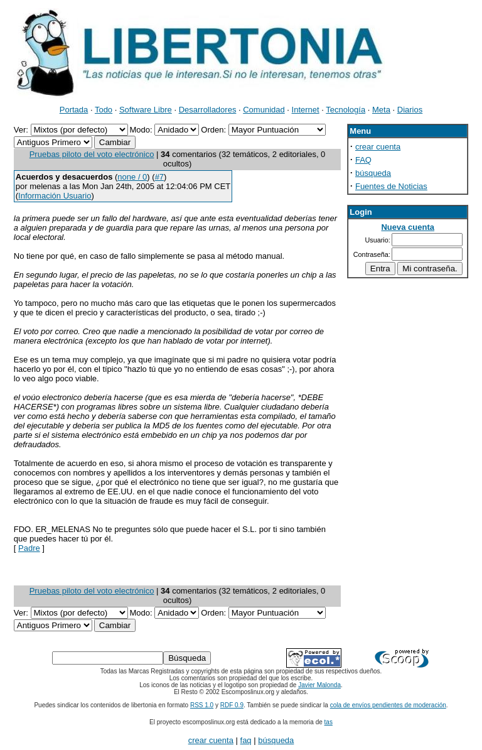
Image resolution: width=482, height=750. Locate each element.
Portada (74, 109)
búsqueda (373, 173)
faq (246, 740)
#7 (159, 177)
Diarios (409, 109)
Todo (103, 109)
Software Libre (145, 109)
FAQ (363, 160)
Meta (381, 109)
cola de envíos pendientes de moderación (388, 705)
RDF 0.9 (232, 705)
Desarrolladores (208, 109)
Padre (29, 548)
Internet (305, 109)
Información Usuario (54, 195)
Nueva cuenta (407, 227)
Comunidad (264, 109)
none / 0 (132, 177)
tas (328, 722)
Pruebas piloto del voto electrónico (91, 154)
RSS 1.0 (201, 705)
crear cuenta (377, 146)
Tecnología (345, 109)
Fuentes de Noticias (391, 186)
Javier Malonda (319, 685)
